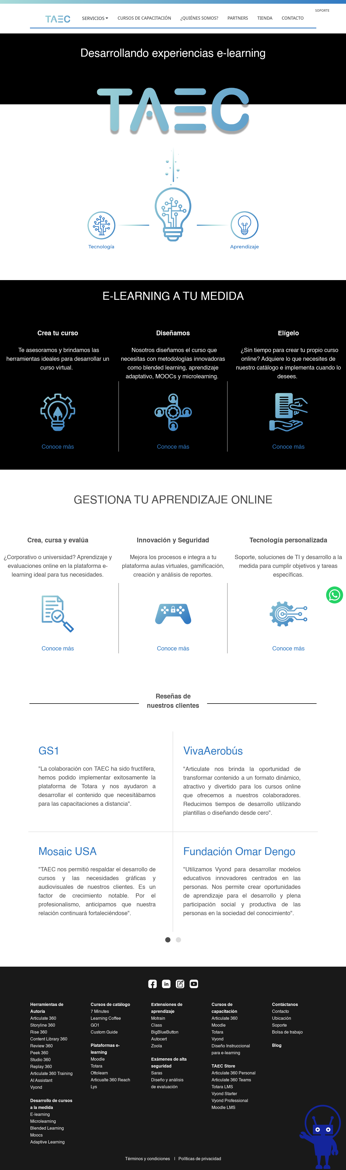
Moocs (36, 1135)
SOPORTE (322, 10)
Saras (156, 1073)
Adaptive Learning (47, 1142)
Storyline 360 (42, 1025)
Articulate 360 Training (51, 1074)
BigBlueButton (164, 1032)
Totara (96, 1066)
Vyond (36, 1088)
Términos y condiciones (149, 1159)
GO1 (95, 1025)
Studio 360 (40, 1060)
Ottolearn (99, 1073)
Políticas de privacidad (198, 1159)
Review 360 (41, 1046)
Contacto (280, 1012)
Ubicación (281, 1019)
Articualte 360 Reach (110, 1080)
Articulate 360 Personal (234, 1073)
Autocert (159, 1039)
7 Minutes (100, 1012)
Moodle (98, 1059)
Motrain (158, 1019)
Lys (94, 1087)
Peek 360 (39, 1053)
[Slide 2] (178, 939)
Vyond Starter (224, 1094)
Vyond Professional (230, 1101)
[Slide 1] (167, 939)
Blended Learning (47, 1128)
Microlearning (43, 1122)
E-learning (40, 1115)
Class (156, 1025)
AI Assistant (41, 1081)
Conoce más (58, 447)
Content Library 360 (48, 1039)
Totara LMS (222, 1087)
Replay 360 (41, 1067)
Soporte (279, 1025)
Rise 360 (38, 1032)
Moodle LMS (223, 1108)
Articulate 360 (43, 1019)
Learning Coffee (106, 1019)
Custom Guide (104, 1032)
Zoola (156, 1046)
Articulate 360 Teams (231, 1080)
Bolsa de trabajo (287, 1032)
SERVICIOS (93, 18)
